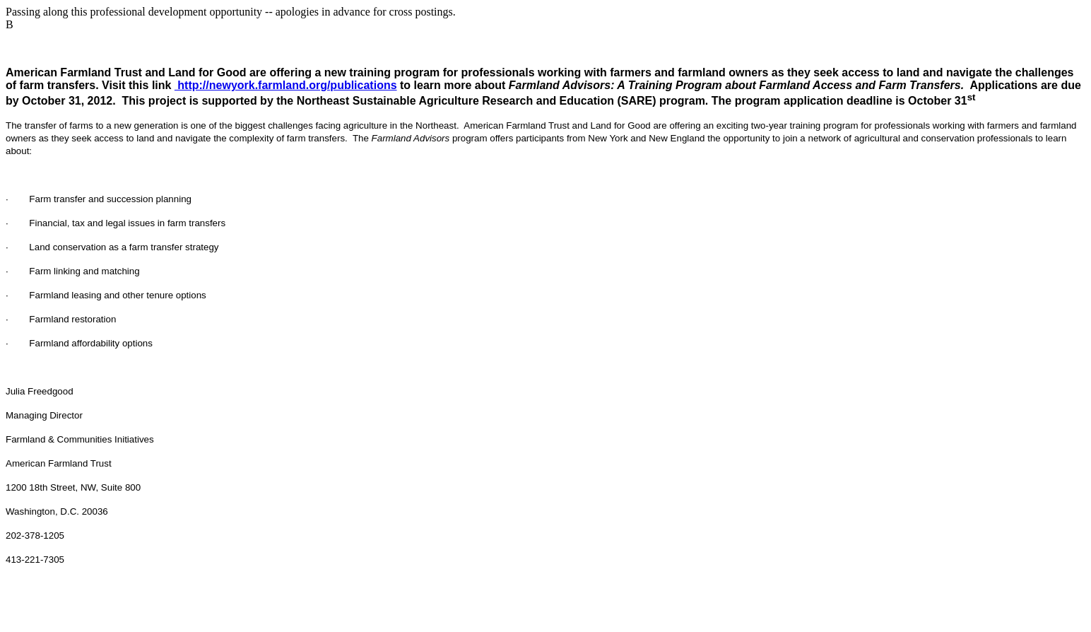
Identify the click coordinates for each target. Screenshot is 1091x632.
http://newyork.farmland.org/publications (286, 85)
